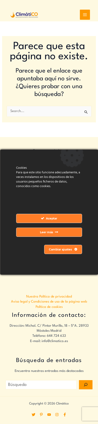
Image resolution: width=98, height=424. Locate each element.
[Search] (85, 384)
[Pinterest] (41, 414)
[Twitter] (33, 414)
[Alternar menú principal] (85, 15)
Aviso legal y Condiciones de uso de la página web (49, 301)
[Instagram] (57, 414)
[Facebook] (65, 414)
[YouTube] (49, 414)
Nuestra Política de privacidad (49, 296)
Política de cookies (49, 307)
